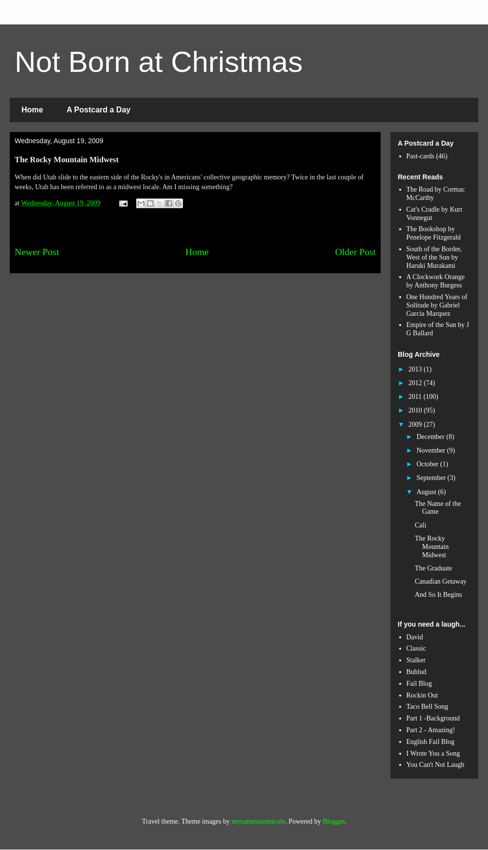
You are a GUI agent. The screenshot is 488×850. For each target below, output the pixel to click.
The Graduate (433, 568)
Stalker (416, 660)
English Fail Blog (431, 741)
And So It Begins (438, 594)
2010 (416, 410)
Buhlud (417, 672)
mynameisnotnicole (258, 821)
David (415, 637)
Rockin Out (422, 695)
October (428, 464)
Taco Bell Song (427, 706)
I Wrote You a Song (433, 753)
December (431, 436)
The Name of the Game (438, 508)
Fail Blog (419, 683)
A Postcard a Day (98, 110)
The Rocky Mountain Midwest (431, 547)
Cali (420, 525)
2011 (416, 396)
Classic (416, 648)
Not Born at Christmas (159, 61)
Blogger (333, 821)
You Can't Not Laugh (436, 764)
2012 (416, 383)
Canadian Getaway (441, 581)
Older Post (355, 252)
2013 (416, 369)
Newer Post (37, 252)
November (431, 450)
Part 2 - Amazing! (431, 730)
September (431, 477)
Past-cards (421, 156)
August (427, 492)
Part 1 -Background (433, 718)
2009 (416, 424)
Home (32, 110)
